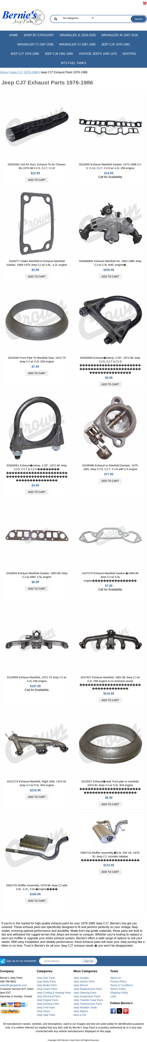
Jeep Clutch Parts (47, 988)
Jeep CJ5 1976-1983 (115, 44)
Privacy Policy (118, 981)
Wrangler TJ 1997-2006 (35, 44)
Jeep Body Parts (46, 981)
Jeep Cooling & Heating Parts (54, 992)
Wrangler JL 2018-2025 (78, 35)
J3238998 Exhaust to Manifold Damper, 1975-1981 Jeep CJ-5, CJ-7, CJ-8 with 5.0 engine (110, 467)
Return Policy (118, 988)
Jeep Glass (43, 1011)
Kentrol (129, 53)
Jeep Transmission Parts (88, 1003)
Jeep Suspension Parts (87, 996)
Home (13, 35)
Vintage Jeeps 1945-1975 (98, 53)
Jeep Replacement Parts (88, 988)
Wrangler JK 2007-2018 (119, 35)
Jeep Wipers (81, 1011)
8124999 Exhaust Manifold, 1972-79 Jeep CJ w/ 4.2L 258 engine (36, 679)
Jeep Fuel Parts (46, 1007)
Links (113, 996)
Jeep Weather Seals (85, 1007)
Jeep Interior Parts (84, 981)
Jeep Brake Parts (47, 985)
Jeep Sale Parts (46, 1014)
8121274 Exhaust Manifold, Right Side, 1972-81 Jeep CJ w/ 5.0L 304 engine (36, 783)
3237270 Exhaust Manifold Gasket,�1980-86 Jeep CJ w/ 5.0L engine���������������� (110, 577)
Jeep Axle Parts (46, 977)
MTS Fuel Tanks (73, 63)
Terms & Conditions (121, 985)
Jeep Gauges (81, 977)
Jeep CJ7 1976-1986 (24, 53)
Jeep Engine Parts (47, 1000)
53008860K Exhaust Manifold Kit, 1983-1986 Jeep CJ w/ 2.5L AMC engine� (110, 262)
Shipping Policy (119, 992)
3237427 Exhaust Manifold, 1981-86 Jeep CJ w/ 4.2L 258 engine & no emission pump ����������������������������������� (110, 683)
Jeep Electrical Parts (49, 996)
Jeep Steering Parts (85, 992)
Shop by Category (39, 35)
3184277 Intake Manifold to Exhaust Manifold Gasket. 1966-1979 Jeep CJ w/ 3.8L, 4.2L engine (37, 262)
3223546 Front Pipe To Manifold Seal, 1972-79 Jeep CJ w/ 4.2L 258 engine (37, 359)
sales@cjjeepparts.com (13, 985)
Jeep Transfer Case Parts (88, 1000)
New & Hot (80, 1014)
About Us (115, 977)
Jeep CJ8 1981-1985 (59, 53)
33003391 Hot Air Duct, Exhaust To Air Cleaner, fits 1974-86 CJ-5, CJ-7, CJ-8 (36, 166)
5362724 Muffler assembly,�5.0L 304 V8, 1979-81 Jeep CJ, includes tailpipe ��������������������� (110, 856)
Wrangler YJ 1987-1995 (77, 44)
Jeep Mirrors (81, 985)
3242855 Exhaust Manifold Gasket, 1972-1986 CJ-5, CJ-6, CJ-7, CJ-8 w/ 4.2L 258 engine (110, 166)
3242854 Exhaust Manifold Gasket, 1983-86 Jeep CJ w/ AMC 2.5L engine (36, 575)
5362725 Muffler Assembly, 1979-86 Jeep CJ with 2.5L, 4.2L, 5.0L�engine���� (36, 887)
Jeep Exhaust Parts (48, 1003)
